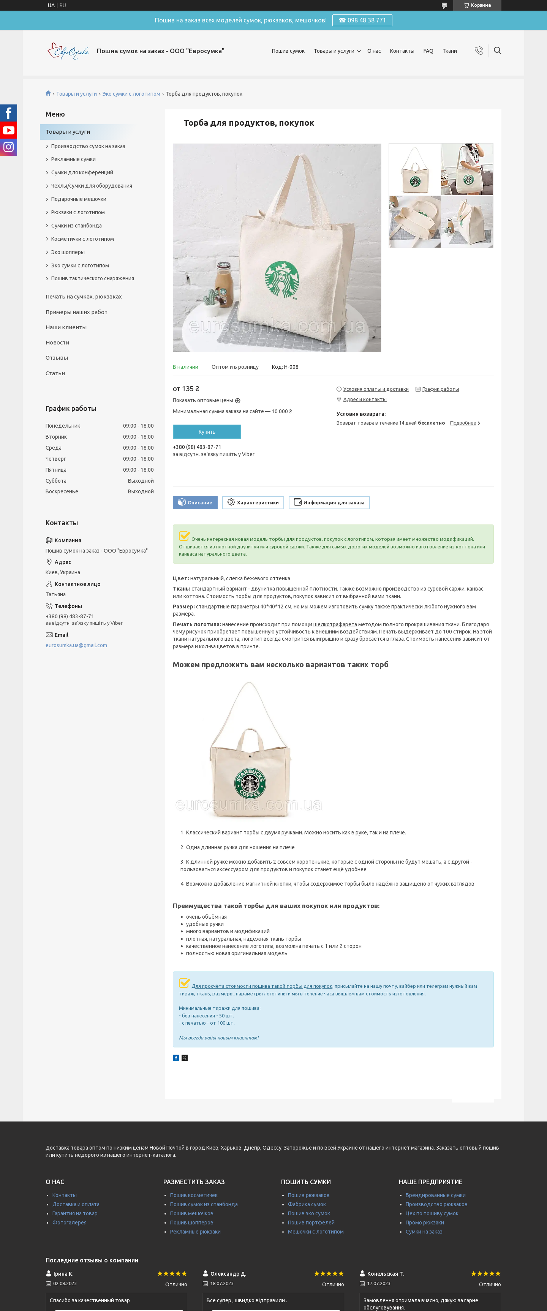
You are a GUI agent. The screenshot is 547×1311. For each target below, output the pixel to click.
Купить (207, 432)
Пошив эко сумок (309, 1213)
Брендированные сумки (436, 1195)
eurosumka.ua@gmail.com (76, 645)
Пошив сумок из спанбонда (204, 1204)
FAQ (428, 51)
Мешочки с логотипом (316, 1232)
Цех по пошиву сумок (432, 1213)
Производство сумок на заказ (88, 146)
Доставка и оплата (76, 1204)
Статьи (55, 373)
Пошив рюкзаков (309, 1195)
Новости (57, 342)
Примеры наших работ (77, 312)
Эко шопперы (68, 252)
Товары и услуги (334, 51)
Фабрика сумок (307, 1204)
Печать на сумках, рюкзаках (84, 296)
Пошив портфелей (311, 1222)
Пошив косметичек (194, 1195)
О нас (374, 51)
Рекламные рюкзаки (195, 1232)
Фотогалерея (69, 1222)
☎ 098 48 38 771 (362, 20)
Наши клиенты (66, 327)
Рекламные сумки (73, 159)
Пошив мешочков (191, 1213)
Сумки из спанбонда (76, 226)
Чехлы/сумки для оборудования (91, 186)
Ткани (450, 51)
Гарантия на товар (75, 1213)
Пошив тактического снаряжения (92, 278)
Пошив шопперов (191, 1222)
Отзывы (57, 357)
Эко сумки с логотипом (131, 94)
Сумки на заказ (424, 1232)
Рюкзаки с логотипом (78, 212)
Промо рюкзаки (425, 1222)
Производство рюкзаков (437, 1204)
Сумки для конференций (82, 172)
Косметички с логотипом (82, 239)
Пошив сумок (288, 51)
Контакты (402, 51)
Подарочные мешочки (78, 199)
